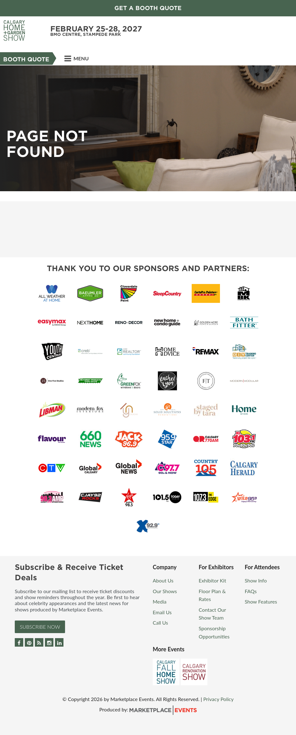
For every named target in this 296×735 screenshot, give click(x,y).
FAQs (251, 591)
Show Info (256, 580)
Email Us (162, 612)
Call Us (160, 623)
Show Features (261, 601)
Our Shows (165, 591)
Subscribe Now (40, 627)
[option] (148, 128)
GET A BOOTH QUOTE (148, 8)
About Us (163, 580)
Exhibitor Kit (212, 580)
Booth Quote (26, 59)
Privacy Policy (218, 699)
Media (160, 601)
